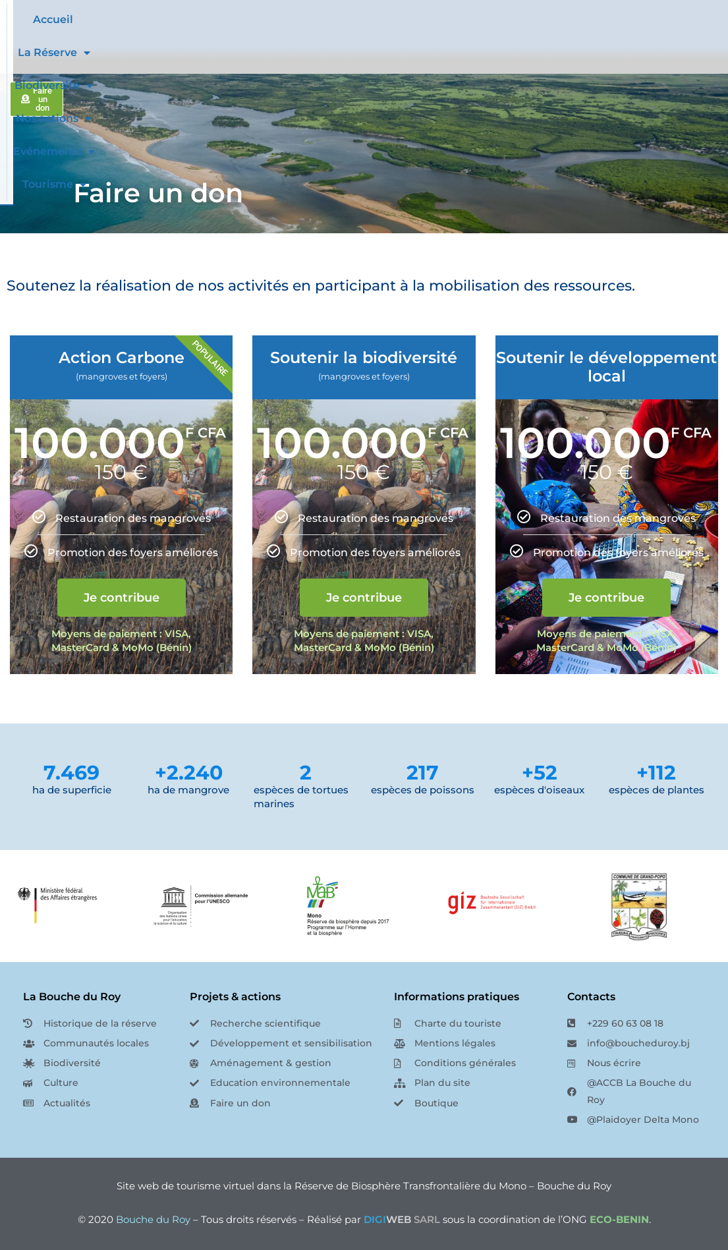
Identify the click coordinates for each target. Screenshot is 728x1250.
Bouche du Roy (153, 1219)
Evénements (568, 20)
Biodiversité (388, 20)
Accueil (231, 19)
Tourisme (411, 53)
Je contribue (121, 597)
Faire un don (158, 193)
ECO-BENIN (619, 1219)
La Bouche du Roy (72, 996)
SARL (402, 1219)
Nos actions (477, 20)
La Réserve (300, 20)
